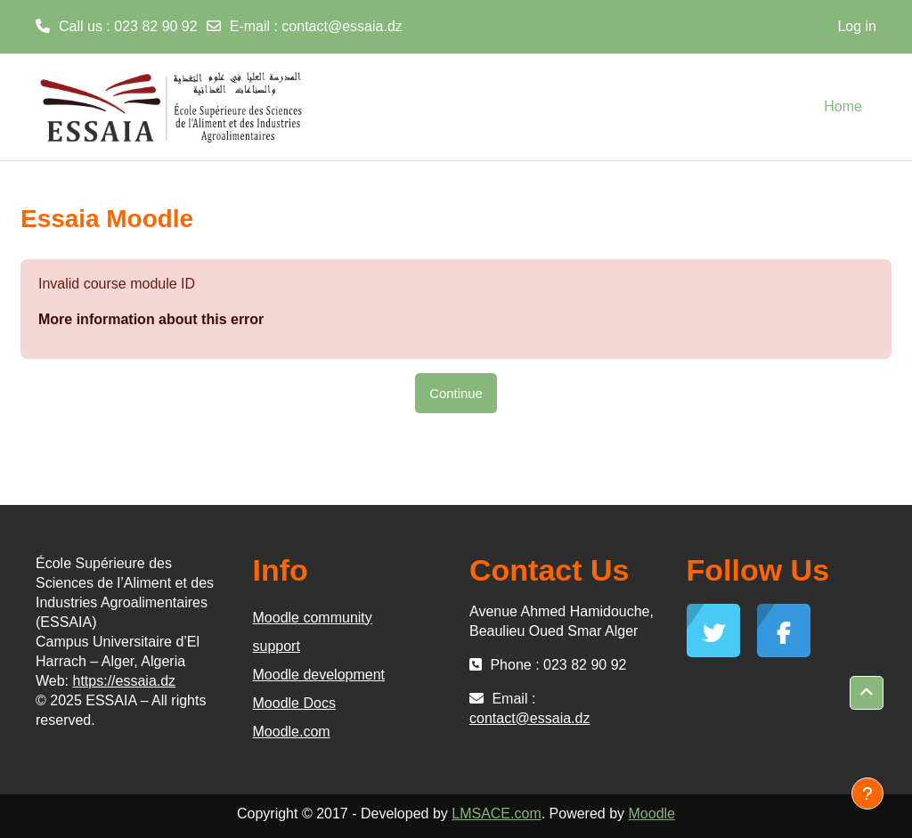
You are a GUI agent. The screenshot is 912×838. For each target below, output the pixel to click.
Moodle (652, 813)
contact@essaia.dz (341, 26)
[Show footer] (867, 793)
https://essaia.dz (124, 680)
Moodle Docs (294, 703)
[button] (867, 693)
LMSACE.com (496, 813)
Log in (856, 26)
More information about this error (151, 319)
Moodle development (319, 674)
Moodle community (312, 617)
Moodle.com (291, 731)
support (276, 646)
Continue (456, 393)
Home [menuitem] (843, 106)
